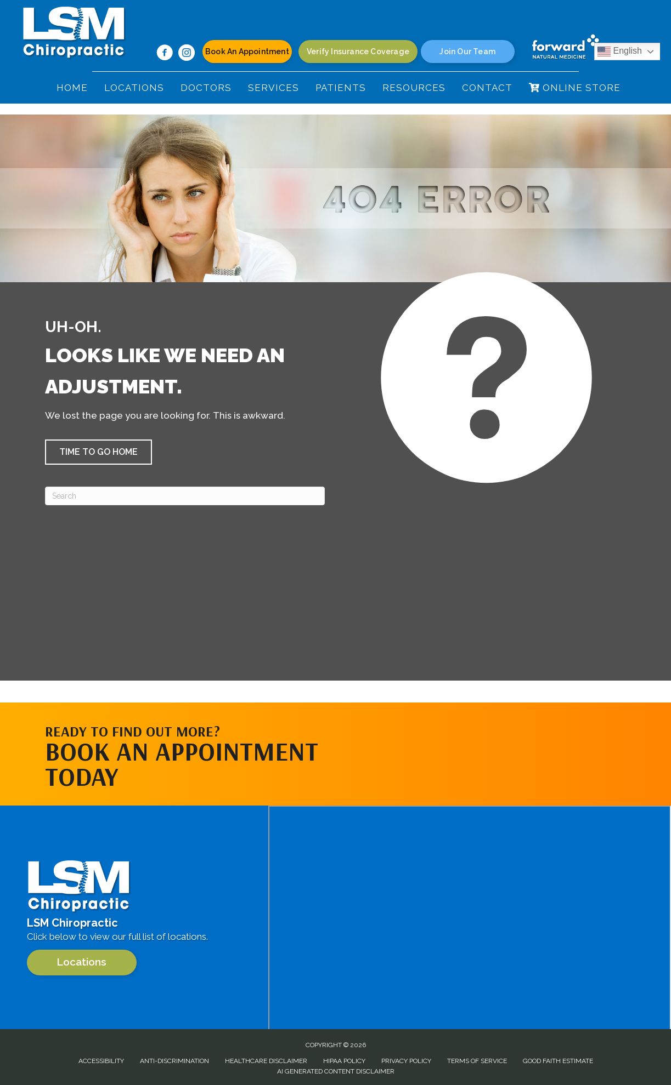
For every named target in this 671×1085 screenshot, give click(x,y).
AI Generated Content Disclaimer (335, 1071)
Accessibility (101, 1061)
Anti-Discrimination (174, 1061)
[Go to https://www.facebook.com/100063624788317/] (164, 54)
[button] (98, 452)
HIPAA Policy (344, 1061)
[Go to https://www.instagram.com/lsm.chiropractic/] (186, 54)
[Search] (185, 496)
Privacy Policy (406, 1061)
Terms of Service (477, 1061)
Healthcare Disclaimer (266, 1061)
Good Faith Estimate (558, 1061)
